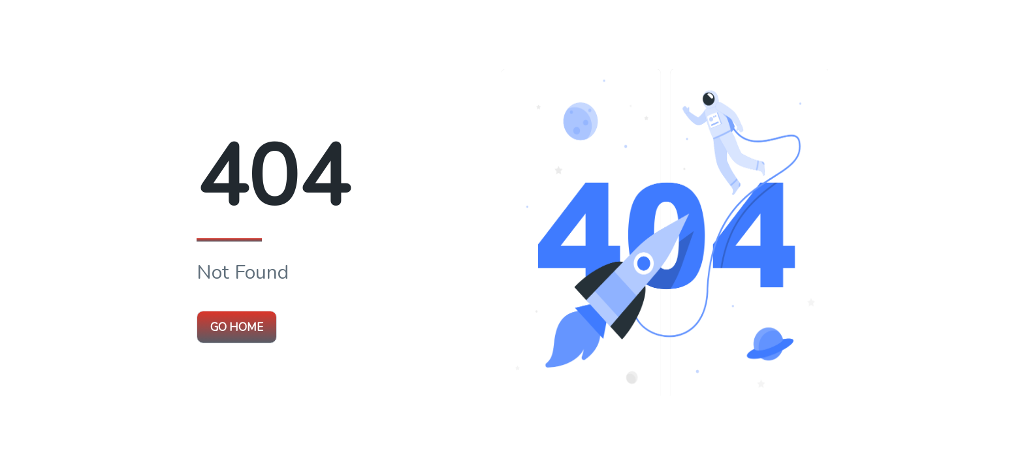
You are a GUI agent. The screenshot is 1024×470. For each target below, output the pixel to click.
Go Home (236, 327)
